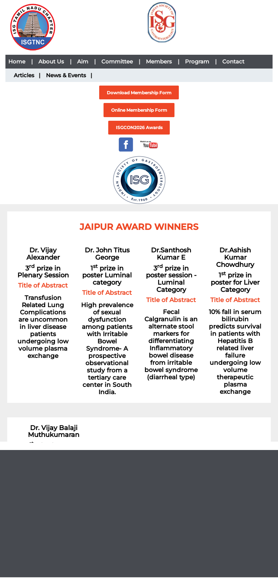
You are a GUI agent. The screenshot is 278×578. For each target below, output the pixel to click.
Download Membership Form (139, 92)
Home (20, 61)
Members (162, 61)
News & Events (69, 75)
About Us (54, 61)
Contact (233, 61)
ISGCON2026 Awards (139, 127)
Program (200, 61)
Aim (86, 61)
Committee (120, 61)
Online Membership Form (139, 110)
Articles (27, 75)
